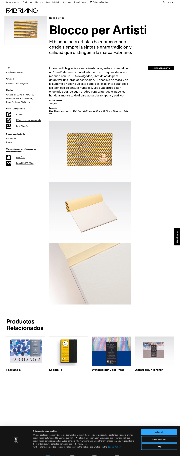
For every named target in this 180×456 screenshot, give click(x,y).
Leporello (55, 369)
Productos (27, 2)
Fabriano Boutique (101, 2)
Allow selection (159, 433)
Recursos (66, 2)
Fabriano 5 (13, 369)
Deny (159, 440)
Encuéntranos (80, 2)
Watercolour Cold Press (108, 369)
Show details (131, 451)
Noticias (38, 2)
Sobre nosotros (12, 2)
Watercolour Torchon (149, 369)
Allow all (159, 425)
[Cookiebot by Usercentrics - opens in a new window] (16, 451)
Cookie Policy (114, 440)
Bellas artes (56, 17)
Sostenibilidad (52, 2)
